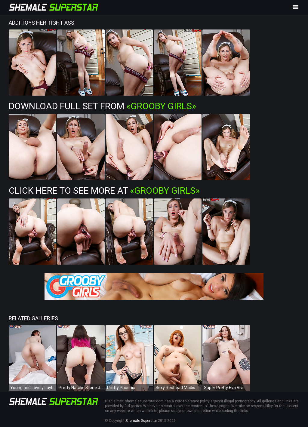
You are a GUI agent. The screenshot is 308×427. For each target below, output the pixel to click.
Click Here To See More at (104, 190)
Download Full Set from (102, 106)
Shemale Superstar (141, 421)
